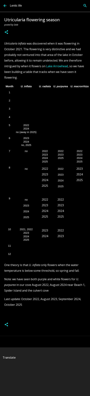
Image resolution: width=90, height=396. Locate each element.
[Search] (85, 5)
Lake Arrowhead (57, 66)
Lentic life (16, 5)
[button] (6, 32)
